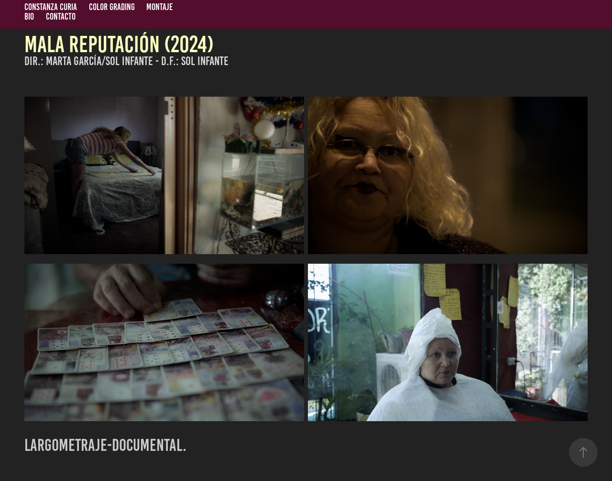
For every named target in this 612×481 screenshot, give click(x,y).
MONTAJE (159, 7)
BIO (29, 16)
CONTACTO (61, 16)
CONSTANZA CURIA (50, 7)
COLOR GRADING (112, 7)
